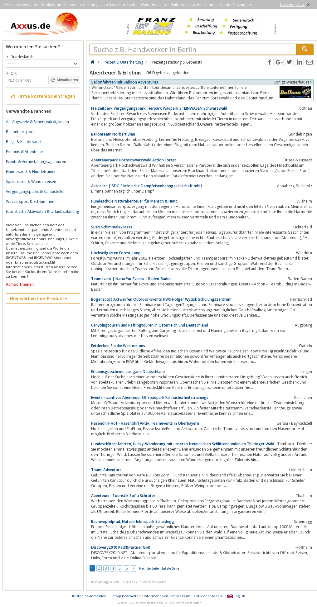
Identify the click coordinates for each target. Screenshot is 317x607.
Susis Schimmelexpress (111, 227)
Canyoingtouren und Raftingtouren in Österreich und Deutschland (149, 325)
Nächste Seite (149, 568)
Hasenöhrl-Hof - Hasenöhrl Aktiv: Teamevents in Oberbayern (145, 423)
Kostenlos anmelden (89, 596)
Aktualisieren (64, 80)
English (236, 596)
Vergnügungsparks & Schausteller (35, 191)
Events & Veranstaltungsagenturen (36, 161)
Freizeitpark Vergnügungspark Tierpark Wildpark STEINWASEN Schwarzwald (159, 108)
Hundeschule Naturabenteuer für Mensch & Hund (134, 201)
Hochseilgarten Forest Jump (115, 253)
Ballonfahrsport (20, 131)
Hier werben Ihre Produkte (38, 298)
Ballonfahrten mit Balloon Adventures (124, 82)
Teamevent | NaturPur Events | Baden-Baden (131, 278)
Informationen (156, 596)
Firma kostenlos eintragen (42, 96)
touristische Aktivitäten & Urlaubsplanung (42, 211)
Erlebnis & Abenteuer (24, 151)
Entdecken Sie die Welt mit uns (118, 345)
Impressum (180, 596)
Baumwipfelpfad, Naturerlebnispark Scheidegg (132, 521)
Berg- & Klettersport (23, 141)
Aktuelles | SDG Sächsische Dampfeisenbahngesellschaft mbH (146, 186)
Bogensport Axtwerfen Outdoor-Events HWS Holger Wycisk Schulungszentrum (161, 299)
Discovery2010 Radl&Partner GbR (120, 547)
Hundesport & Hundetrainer (31, 171)
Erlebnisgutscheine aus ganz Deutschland (128, 371)
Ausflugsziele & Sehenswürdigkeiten (37, 121)
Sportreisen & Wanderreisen (31, 181)
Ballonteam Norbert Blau (113, 134)
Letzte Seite (170, 568)
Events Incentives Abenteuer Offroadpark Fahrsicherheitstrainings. (150, 397)
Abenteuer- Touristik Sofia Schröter (123, 495)
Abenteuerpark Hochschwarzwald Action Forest (133, 160)
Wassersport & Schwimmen (30, 201)
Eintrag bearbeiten (125, 596)
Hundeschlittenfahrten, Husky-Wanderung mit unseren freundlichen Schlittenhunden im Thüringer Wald (182, 444)
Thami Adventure (106, 469)
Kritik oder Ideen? (208, 596)
